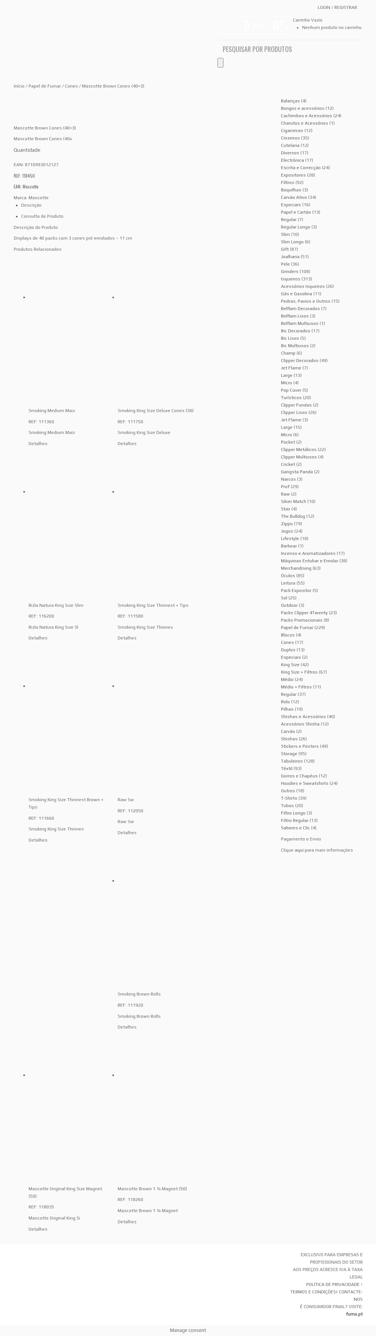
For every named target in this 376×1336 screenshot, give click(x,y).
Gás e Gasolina (296, 293)
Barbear (289, 546)
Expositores (293, 175)
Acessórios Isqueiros (303, 286)
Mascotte (39, 197)
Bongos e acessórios (302, 108)
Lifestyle (290, 538)
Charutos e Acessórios (304, 123)
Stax (285, 508)
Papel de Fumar (45, 86)
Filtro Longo (293, 813)
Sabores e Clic (295, 827)
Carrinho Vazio (308, 20)
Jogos (287, 531)
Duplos (288, 649)
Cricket (288, 464)
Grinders (289, 271)
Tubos (287, 805)
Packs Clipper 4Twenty (304, 612)
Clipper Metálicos (299, 449)
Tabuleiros (292, 761)
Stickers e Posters (300, 746)
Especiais (291, 204)
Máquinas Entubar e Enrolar (309, 560)
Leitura (288, 583)
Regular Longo (295, 227)
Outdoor (289, 605)
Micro (286, 382)
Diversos (290, 152)
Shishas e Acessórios (303, 716)
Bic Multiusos (295, 345)
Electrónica (292, 160)
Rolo (285, 701)
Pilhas (287, 709)
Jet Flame (291, 368)
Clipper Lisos (294, 412)
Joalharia (290, 256)
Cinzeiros (290, 138)
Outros (288, 790)
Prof (285, 486)
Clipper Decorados (299, 360)
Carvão (288, 731)
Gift (285, 249)
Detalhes (38, 443)
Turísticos (291, 397)
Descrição (31, 205)
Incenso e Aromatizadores (308, 553)
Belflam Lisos (295, 316)
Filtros (287, 182)
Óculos (288, 575)
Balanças (290, 100)
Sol (284, 597)
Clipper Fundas (296, 405)
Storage (289, 753)
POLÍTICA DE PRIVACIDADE (333, 1284)
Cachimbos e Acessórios (306, 115)
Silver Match (293, 501)
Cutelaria (290, 145)
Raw (285, 494)
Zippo (287, 523)
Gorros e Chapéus (299, 776)
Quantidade (27, 150)
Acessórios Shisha (300, 724)
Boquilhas (291, 189)
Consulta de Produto (42, 216)
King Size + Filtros (299, 672)
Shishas (289, 738)
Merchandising (296, 568)
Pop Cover (291, 390)
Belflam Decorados (300, 308)
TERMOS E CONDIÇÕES (313, 1291)
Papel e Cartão (296, 212)
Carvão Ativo (294, 197)
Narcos (288, 479)
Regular (289, 219)
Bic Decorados (295, 330)
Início (19, 86)
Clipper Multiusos (299, 457)
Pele (285, 264)
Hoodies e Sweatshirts (304, 783)
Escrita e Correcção (301, 167)
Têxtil (286, 768)
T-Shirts (289, 798)
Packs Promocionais (302, 620)
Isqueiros (290, 279)
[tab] (147, 205)
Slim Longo (292, 241)
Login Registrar (337, 7)
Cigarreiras (292, 130)
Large (286, 375)
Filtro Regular (294, 820)
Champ (288, 353)
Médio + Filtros (296, 687)
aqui (299, 850)
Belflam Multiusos (299, 323)
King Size (290, 664)
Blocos (288, 635)
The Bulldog (293, 516)
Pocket (288, 442)
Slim (285, 234)
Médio (287, 679)
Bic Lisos (290, 338)
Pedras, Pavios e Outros (305, 301)
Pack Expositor (296, 590)
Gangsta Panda (297, 471)
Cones (71, 86)
